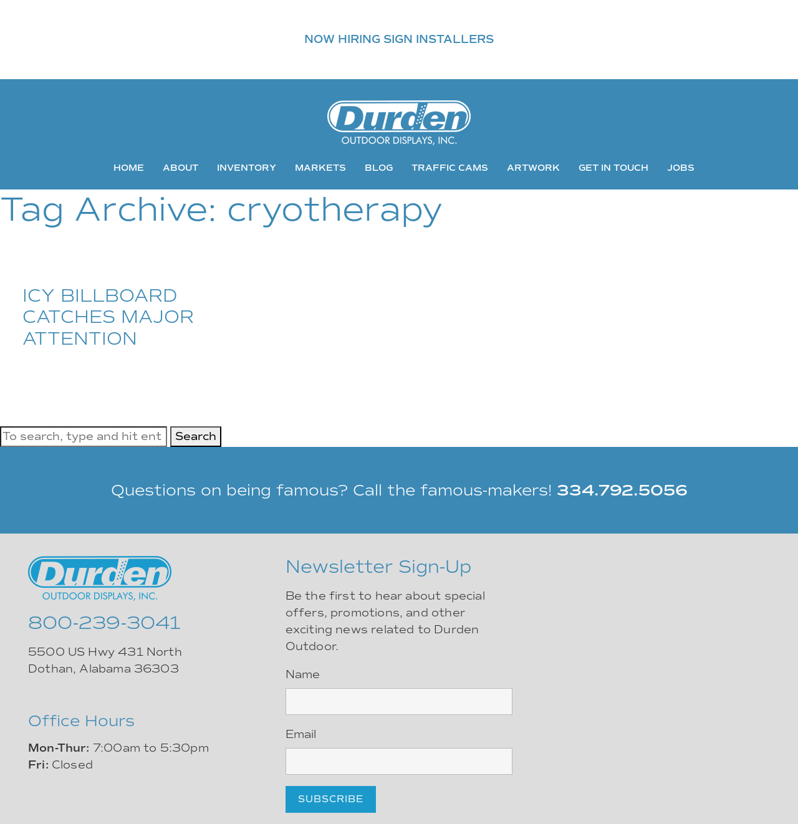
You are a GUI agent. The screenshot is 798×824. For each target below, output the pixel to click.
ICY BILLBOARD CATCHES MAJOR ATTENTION (108, 317)
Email (301, 734)
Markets (320, 167)
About (180, 167)
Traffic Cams (449, 167)
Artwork (533, 167)
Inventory (246, 167)
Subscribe (330, 799)
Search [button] (195, 436)
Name (303, 674)
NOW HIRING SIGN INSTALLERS (399, 39)
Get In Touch (613, 167)
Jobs (681, 167)
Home (128, 167)
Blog (379, 167)
